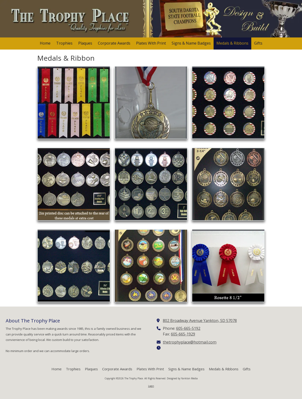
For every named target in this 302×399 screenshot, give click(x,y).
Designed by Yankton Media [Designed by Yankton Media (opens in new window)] (182, 378)
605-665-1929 (183, 334)
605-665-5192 (188, 328)
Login (151, 386)
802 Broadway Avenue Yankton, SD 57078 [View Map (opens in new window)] (200, 320)
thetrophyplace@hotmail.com (189, 342)
